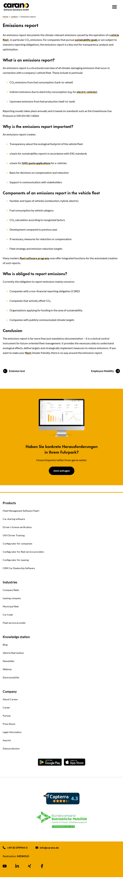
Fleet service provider (14, 622)
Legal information (12, 732)
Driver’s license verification (17, 527)
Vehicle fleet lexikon (13, 652)
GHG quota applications (36, 163)
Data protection (11, 748)
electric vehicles (87, 91)
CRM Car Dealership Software (19, 568)
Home (5, 16)
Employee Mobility (102, 370)
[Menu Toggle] (114, 7)
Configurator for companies (17, 543)
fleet (28, 352)
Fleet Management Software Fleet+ (21, 510)
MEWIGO (23, 856)
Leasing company (12, 598)
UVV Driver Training (14, 535)
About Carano (10, 699)
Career (6, 707)
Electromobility (11, 677)
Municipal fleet (11, 606)
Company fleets (11, 590)
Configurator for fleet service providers (23, 551)
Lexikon (14, 16)
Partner (7, 715)
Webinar (7, 669)
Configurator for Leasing (16, 559)
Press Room (9, 723)
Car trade (8, 614)
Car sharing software (14, 518)
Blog (5, 644)
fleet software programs (35, 258)
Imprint (7, 740)
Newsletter (9, 661)
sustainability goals (86, 39)
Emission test (17, 370)
